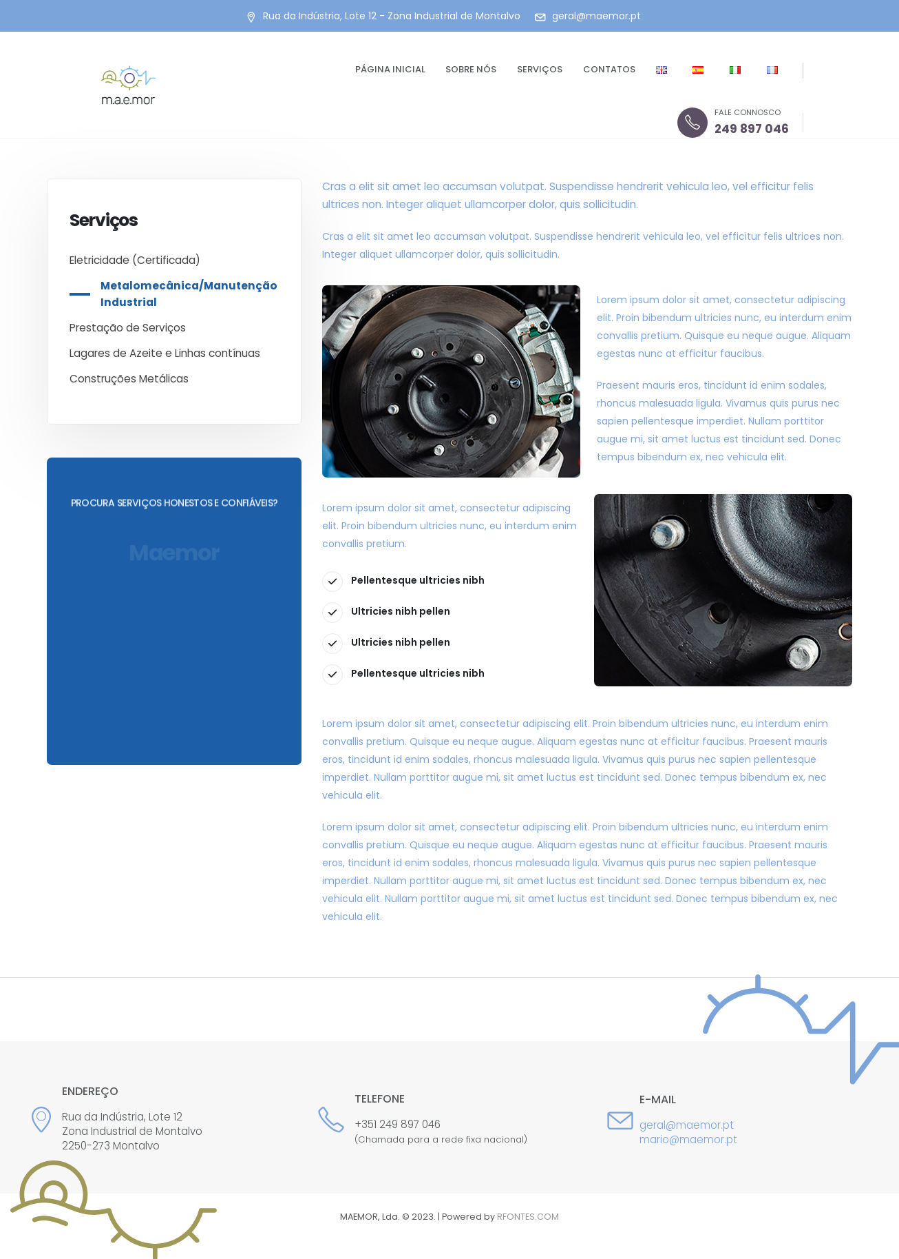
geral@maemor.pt (686, 1125)
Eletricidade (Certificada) (135, 260)
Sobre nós (470, 69)
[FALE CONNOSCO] (733, 123)
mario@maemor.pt (688, 1139)
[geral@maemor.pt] (587, 16)
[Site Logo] (128, 85)
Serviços (539, 69)
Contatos (609, 69)
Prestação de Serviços (128, 327)
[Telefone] (449, 1120)
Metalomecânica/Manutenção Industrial (189, 293)
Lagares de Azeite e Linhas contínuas (165, 353)
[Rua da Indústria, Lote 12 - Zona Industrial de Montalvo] (382, 16)
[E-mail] (621, 1120)
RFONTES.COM (528, 1216)
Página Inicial (390, 69)
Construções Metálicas (129, 378)
